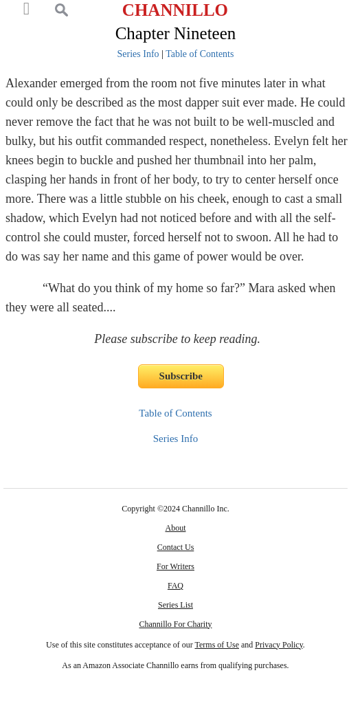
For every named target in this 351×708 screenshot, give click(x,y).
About (175, 528)
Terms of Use (217, 645)
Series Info (138, 54)
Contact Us (175, 547)
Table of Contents (200, 54)
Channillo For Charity (175, 624)
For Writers (175, 566)
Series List (175, 605)
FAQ (175, 585)
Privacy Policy (279, 645)
